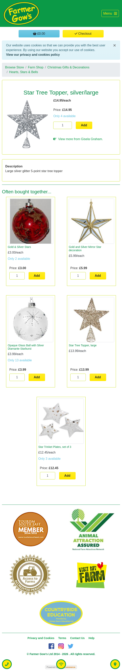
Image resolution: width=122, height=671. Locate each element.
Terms (62, 638)
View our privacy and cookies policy (33, 54)
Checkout (83, 33)
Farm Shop (35, 67)
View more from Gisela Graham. (78, 139)
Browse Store (14, 67)
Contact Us (77, 638)
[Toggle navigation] (110, 13)
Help (91, 638)
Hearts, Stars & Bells (23, 72)
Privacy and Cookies (41, 638)
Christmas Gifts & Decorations (68, 67)
